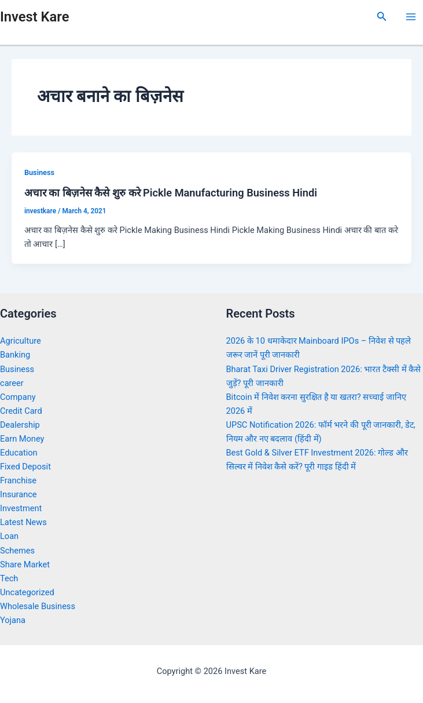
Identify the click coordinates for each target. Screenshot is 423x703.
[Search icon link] (382, 16)
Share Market (25, 564)
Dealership (20, 425)
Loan (9, 536)
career (12, 383)
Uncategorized (27, 592)
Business (39, 172)
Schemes (17, 550)
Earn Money (22, 439)
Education (19, 452)
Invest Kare (34, 17)
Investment (21, 508)
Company (18, 397)
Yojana (12, 620)
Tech (9, 578)
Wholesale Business (37, 606)
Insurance (18, 494)
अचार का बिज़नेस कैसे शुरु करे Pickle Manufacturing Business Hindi (170, 193)
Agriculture (20, 341)
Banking (15, 354)
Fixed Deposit (25, 466)
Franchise (18, 480)
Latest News (23, 522)
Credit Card (21, 411)
